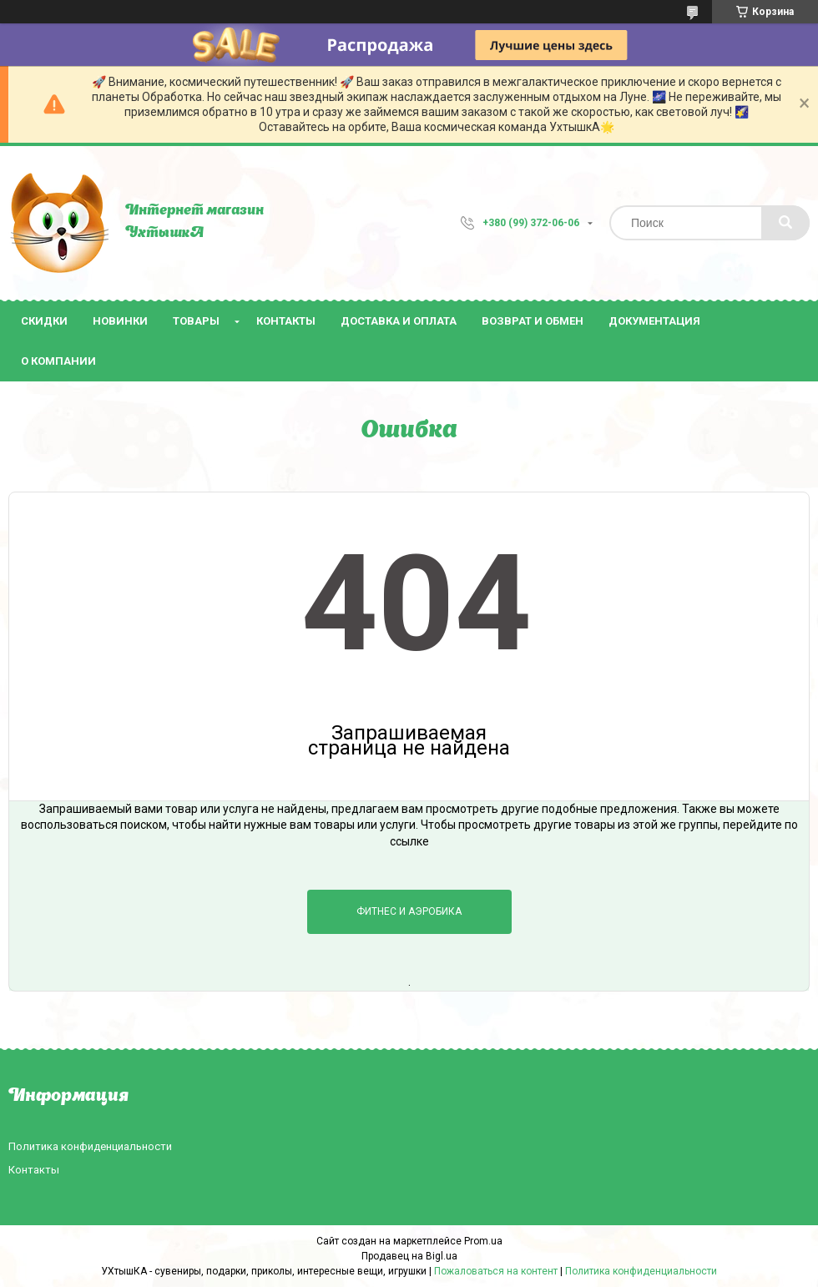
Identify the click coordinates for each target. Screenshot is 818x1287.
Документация (654, 321)
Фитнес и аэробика (409, 911)
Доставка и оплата (399, 321)
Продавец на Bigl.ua (409, 1256)
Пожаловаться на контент (496, 1271)
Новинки (120, 321)
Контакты (286, 321)
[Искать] (785, 222)
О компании (58, 361)
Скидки (44, 321)
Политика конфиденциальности (90, 1146)
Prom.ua (483, 1241)
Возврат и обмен (532, 321)
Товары (196, 321)
